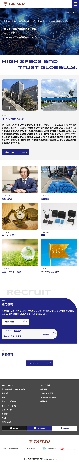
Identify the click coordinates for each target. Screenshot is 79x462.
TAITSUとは (7, 385)
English (74, 12)
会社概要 (43, 389)
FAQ (4, 418)
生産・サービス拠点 (9, 401)
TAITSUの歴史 (46, 393)
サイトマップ (7, 410)
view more (9, 152)
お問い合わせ (7, 422)
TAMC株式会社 (29, 448)
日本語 (67, 12)
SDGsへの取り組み (48, 397)
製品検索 (15, 428)
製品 (3, 397)
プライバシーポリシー (10, 406)
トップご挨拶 (45, 385)
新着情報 (5, 414)
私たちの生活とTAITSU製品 (13, 389)
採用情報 (43, 401)
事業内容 (5, 393)
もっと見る (34, 363)
